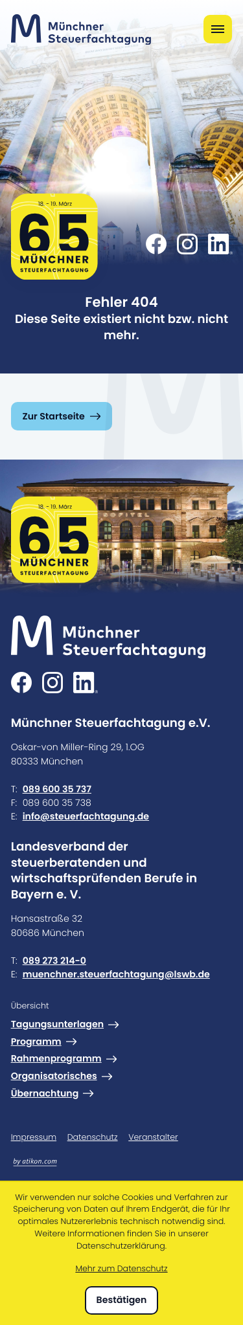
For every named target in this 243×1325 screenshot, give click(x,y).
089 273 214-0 (54, 960)
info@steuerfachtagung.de (86, 816)
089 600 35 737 (57, 789)
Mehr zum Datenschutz (121, 1269)
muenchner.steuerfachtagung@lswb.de (116, 974)
